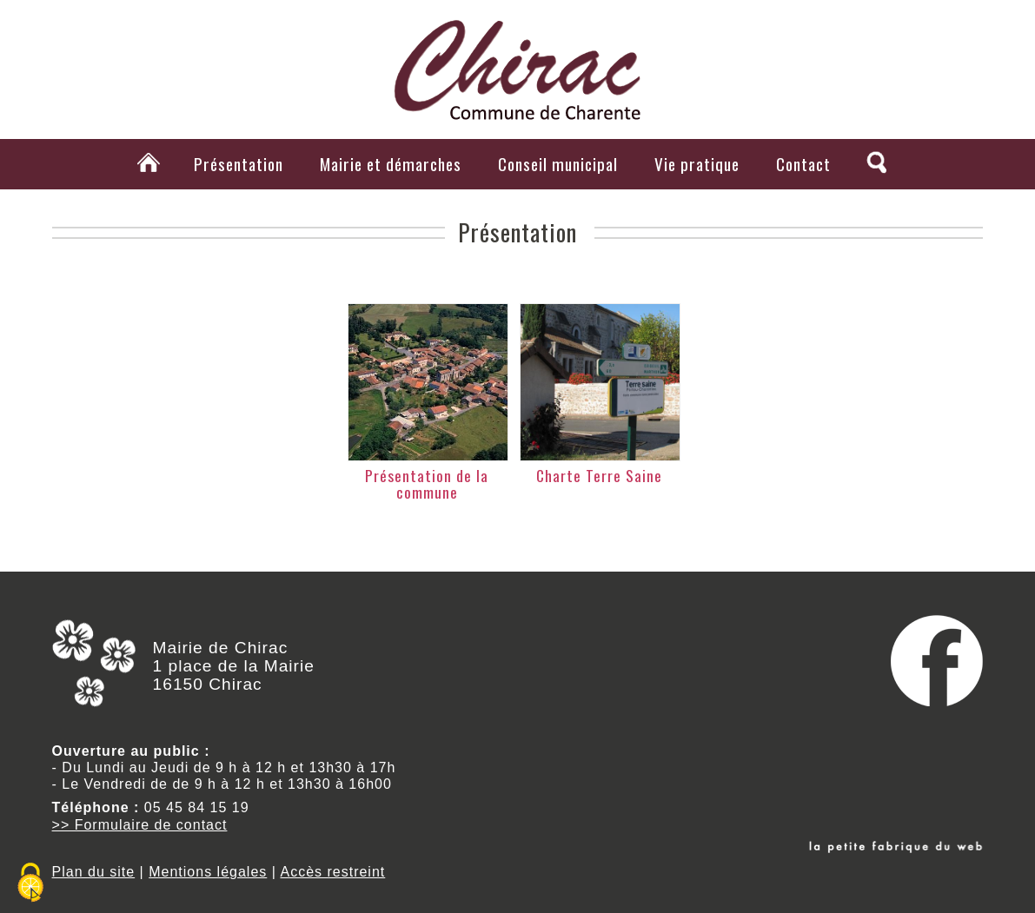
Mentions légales (208, 871)
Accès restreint (332, 871)
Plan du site (94, 871)
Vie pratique (697, 163)
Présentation (238, 163)
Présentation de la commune (426, 483)
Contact (803, 163)
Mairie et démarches (390, 163)
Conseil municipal (558, 163)
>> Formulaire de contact (140, 824)
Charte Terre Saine (599, 475)
